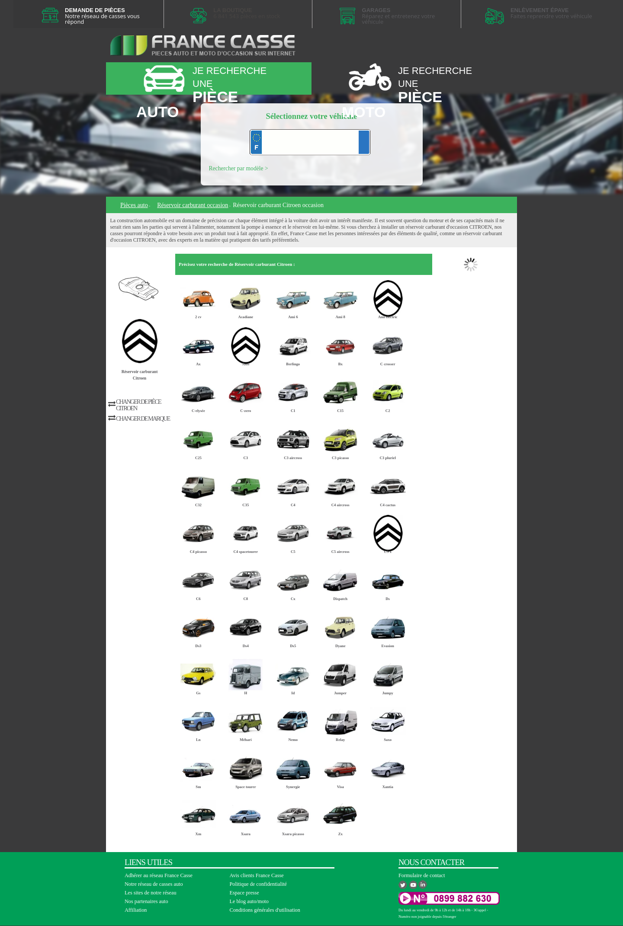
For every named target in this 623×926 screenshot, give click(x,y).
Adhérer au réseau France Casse (159, 875)
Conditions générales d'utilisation (265, 910)
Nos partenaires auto (146, 901)
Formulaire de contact (421, 875)
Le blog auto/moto (249, 901)
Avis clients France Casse (257, 875)
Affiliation (136, 910)
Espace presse (244, 893)
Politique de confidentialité (258, 884)
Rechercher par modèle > (238, 168)
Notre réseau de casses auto (154, 884)
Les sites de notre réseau (151, 893)
